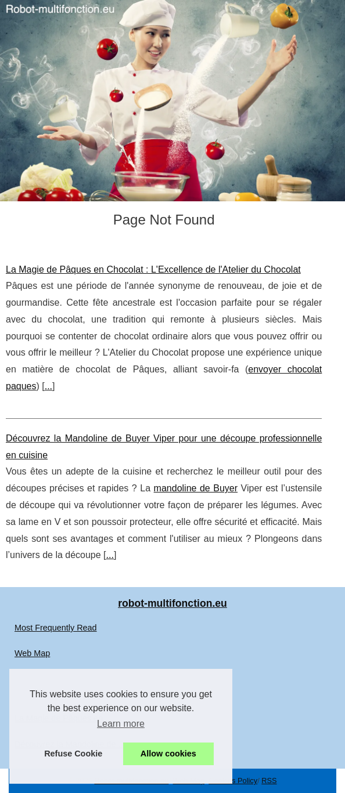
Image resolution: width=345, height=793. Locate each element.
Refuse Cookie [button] (73, 753)
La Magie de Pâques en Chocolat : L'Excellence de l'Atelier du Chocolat (153, 269)
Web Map (32, 653)
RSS (268, 780)
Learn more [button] (121, 724)
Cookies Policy (233, 780)
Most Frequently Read (56, 627)
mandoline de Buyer (196, 488)
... (48, 386)
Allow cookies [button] (168, 753)
